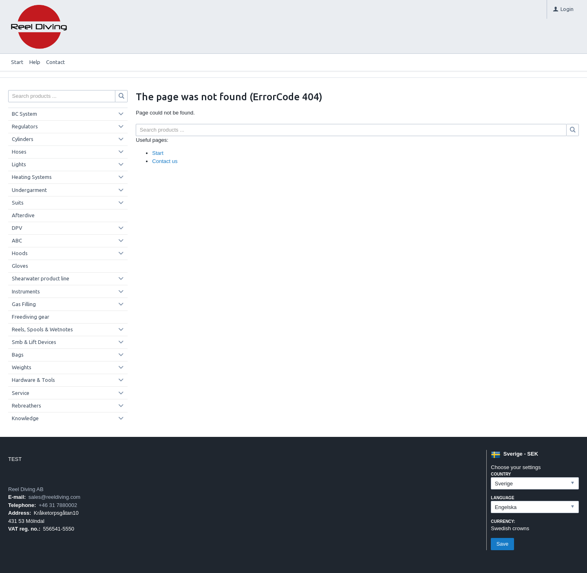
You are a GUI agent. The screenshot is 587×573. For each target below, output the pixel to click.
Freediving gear (30, 317)
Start (17, 62)
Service (20, 393)
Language (502, 498)
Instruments (26, 291)
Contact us (164, 161)
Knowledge (25, 418)
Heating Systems (32, 177)
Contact (55, 62)
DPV (17, 228)
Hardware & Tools (33, 380)
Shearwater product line (40, 278)
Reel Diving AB (26, 489)
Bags (18, 354)
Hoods (20, 253)
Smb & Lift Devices (34, 342)
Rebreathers (26, 405)
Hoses (19, 151)
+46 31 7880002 (58, 505)
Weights (21, 367)
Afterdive (23, 215)
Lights (19, 164)
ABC (17, 240)
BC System (24, 114)
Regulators (25, 126)
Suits (18, 202)
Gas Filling (24, 304)
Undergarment (29, 190)
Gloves (20, 266)
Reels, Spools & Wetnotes (42, 329)
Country (501, 474)
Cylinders (22, 139)
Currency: (503, 521)
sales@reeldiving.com (54, 497)
